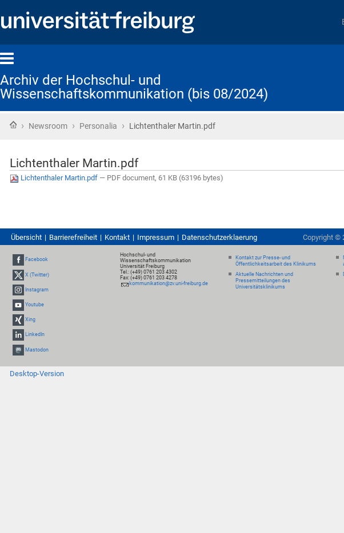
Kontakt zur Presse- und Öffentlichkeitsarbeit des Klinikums (275, 261)
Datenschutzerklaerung (219, 237)
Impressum (155, 237)
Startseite (13, 125)
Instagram (37, 290)
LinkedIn (35, 335)
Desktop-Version (37, 373)
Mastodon (37, 350)
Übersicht (26, 237)
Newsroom (48, 126)
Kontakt (117, 237)
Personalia (98, 126)
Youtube (34, 304)
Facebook (36, 260)
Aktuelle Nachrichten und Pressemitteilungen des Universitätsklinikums (264, 280)
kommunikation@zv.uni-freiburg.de (168, 283)
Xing (30, 319)
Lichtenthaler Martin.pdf (54, 177)
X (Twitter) (37, 275)
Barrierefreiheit (73, 237)
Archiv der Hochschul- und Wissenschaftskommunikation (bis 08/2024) (134, 87)
